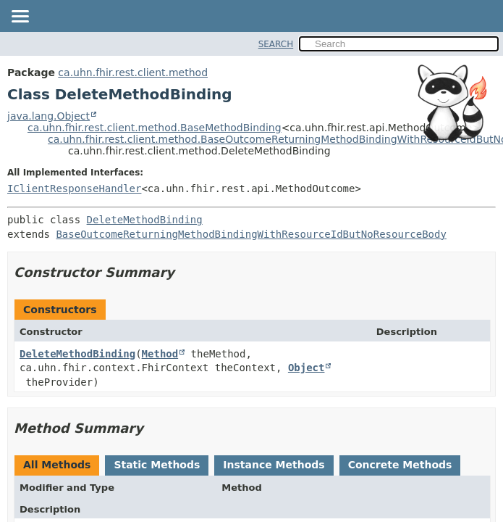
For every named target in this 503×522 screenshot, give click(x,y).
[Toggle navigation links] (19, 17)
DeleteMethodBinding (145, 219)
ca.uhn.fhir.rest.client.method (133, 72)
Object (306, 367)
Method (160, 354)
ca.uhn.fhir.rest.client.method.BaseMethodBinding (155, 127)
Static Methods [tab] (157, 465)
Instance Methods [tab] (273, 465)
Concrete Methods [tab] (400, 465)
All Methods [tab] (56, 465)
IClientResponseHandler (74, 188)
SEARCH (276, 44)
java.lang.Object (48, 116)
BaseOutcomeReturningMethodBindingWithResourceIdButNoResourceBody (251, 234)
